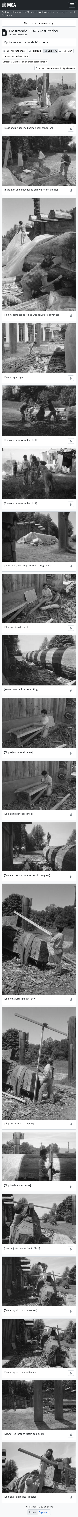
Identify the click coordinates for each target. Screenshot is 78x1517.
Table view (65, 50)
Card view (51, 50)
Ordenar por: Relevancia (14, 56)
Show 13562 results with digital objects (55, 68)
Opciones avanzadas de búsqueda (26, 42)
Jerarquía (35, 50)
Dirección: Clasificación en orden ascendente (24, 61)
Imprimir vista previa (14, 50)
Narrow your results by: (39, 23)
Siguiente (44, 1512)
